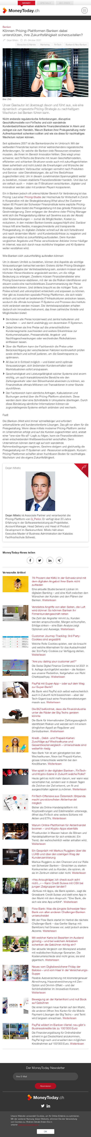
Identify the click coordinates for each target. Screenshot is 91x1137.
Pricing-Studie (33, 197)
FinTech (57, 44)
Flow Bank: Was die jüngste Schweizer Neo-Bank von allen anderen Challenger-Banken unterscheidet (59, 912)
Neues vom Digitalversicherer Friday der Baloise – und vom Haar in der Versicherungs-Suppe (60, 970)
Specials (45, 3)
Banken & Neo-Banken (76, 44)
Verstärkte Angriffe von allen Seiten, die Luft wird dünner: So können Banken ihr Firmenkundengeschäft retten (58, 610)
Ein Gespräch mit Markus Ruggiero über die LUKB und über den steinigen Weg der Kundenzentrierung (59, 854)
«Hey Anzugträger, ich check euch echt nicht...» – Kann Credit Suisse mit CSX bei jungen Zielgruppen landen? (57, 883)
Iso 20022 (64, 3)
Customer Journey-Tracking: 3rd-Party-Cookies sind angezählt (56, 637)
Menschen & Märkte (26, 44)
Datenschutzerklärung (28, 1124)
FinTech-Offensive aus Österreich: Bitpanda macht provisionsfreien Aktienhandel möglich (59, 799)
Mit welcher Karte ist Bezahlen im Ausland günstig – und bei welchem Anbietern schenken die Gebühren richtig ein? (58, 941)
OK (45, 1131)
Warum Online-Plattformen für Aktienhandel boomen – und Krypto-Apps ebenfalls (59, 826)
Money (26, 3)
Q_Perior (36, 518)
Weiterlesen (49, 600)
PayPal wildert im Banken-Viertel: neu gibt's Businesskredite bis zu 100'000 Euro (58, 1026)
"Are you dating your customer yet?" (54, 661)
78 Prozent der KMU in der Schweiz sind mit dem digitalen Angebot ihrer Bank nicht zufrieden (59, 581)
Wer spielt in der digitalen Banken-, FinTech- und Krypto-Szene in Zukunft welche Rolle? (59, 772)
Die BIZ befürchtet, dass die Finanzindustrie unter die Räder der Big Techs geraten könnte (59, 712)
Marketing (45, 44)
